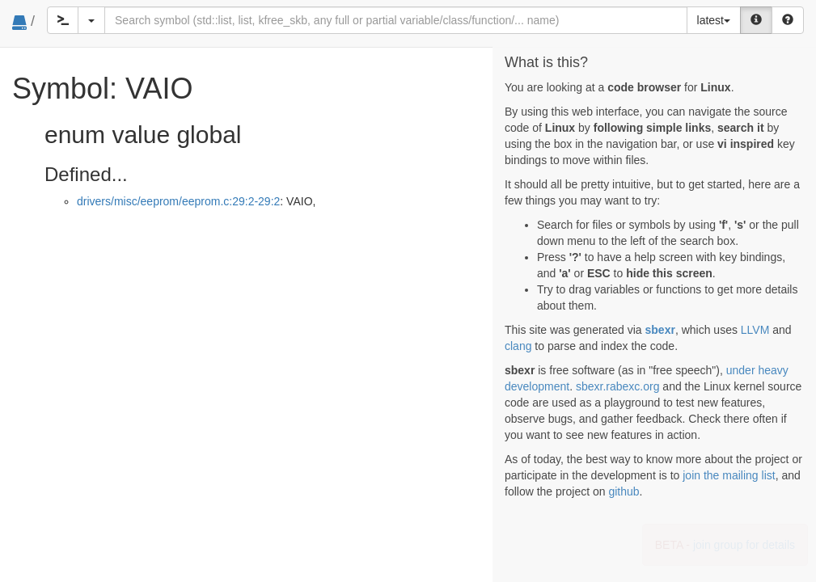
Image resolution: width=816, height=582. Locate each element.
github (623, 491)
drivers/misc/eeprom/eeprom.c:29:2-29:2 (178, 201)
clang (518, 346)
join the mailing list (729, 475)
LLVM (755, 329)
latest (713, 20)
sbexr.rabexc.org (618, 386)
